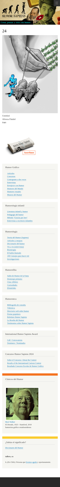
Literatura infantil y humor (17, 212)
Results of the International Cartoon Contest (24, 363)
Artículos (10, 173)
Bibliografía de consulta (16, 305)
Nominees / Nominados (16, 343)
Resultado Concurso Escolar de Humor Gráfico (25, 366)
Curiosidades (12, 285)
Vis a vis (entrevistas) (15, 247)
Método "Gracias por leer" (17, 218)
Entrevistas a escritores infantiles (20, 221)
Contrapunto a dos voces (16, 180)
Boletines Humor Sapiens (17, 317)
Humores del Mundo (15, 189)
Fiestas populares (13, 314)
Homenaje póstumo (14, 279)
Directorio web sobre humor (18, 311)
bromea (29, 462)
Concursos (11, 176)
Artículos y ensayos (14, 241)
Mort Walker (10, 422)
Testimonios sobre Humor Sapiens (20, 323)
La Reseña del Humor (15, 320)
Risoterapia (11, 250)
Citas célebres (12, 282)
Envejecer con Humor (15, 186)
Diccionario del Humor (14, 448)
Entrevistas (11, 183)
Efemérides (11, 288)
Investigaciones (13, 259)
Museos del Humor (14, 195)
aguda (34, 462)
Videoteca (11, 308)
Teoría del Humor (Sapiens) (18, 238)
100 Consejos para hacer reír (18, 256)
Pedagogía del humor (15, 215)
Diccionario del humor (16, 244)
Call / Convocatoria (14, 340)
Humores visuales (14, 192)
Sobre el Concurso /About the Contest (21, 360)
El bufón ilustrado (14, 253)
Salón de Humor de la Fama (18, 276)
